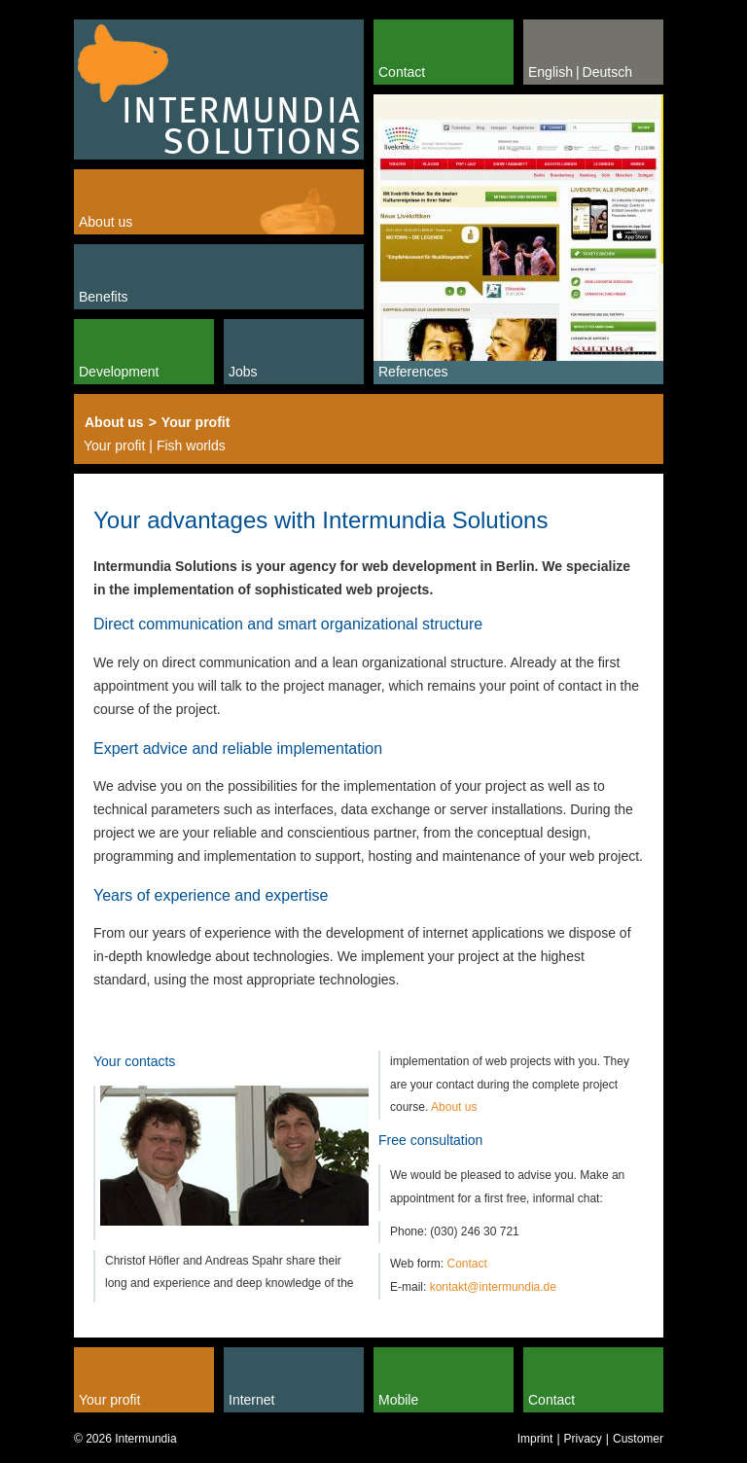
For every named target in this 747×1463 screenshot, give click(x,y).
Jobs (243, 371)
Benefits (103, 296)
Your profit (196, 422)
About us (105, 222)
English (550, 72)
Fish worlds (191, 445)
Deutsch (607, 72)
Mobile (398, 1400)
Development (119, 371)
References (413, 371)
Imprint (535, 1438)
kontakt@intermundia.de (493, 1287)
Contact (401, 72)
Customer (638, 1438)
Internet (251, 1400)
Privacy (583, 1438)
